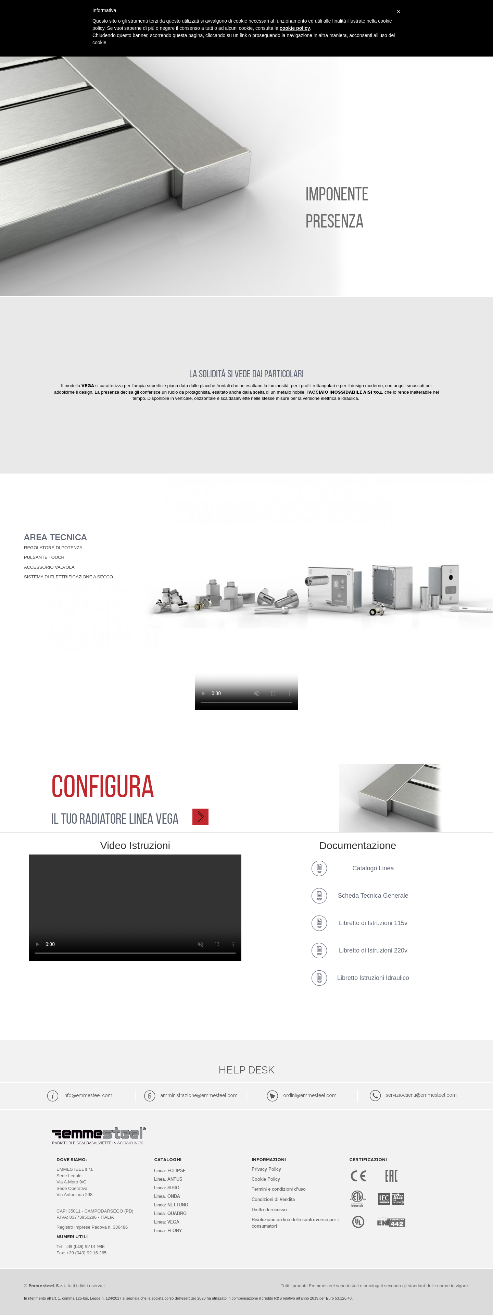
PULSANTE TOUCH (44, 557)
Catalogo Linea (373, 868)
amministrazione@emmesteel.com (199, 1095)
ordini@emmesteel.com (310, 1095)
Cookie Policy (266, 1179)
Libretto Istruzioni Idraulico (373, 977)
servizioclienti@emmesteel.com (421, 1095)
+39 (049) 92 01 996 (84, 1246)
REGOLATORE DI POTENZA (53, 547)
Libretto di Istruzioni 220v (373, 950)
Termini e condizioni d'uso (279, 1189)
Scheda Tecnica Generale (373, 895)
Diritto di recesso (269, 1209)
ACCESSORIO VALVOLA (49, 567)
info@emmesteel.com (87, 1095)
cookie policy (295, 28)
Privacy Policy (266, 1169)
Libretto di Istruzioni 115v (373, 923)
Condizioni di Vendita (273, 1199)
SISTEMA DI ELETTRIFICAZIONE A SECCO (68, 576)
